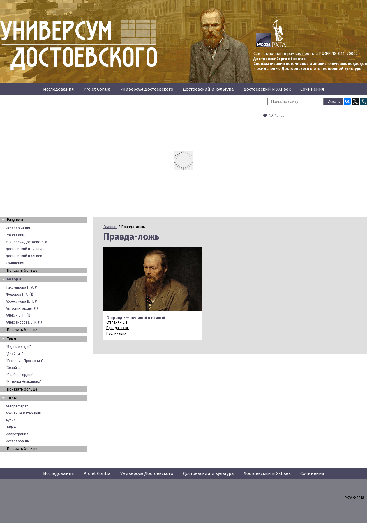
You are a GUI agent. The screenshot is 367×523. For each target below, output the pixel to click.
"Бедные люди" (18, 347)
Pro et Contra (97, 89)
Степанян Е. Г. (117, 322)
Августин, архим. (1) (22, 308)
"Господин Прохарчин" (24, 361)
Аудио (11, 420)
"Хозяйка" (14, 368)
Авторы (14, 279)
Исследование (18, 441)
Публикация (116, 333)
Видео (11, 427)
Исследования (58, 89)
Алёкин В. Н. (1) (18, 315)
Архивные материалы (23, 413)
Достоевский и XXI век (267, 89)
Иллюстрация (17, 434)
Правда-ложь (117, 328)
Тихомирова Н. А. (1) (22, 287)
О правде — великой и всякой (135, 317)
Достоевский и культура (208, 89)
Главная (110, 227)
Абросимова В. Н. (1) (22, 301)
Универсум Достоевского (146, 89)
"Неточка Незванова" (24, 382)
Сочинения (312, 89)
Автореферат (17, 406)
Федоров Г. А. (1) (19, 294)
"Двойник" (14, 354)
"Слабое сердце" (20, 375)
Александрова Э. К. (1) (24, 322)
